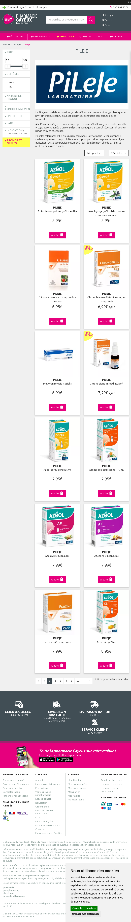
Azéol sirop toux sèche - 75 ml (106, 467)
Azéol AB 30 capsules (57, 552)
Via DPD (82, 705)
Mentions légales (44, 805)
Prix (10, 52)
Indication (17, 131)
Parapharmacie (40, 36)
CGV (37, 802)
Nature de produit (14, 97)
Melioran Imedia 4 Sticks (57, 382)
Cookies (39, 813)
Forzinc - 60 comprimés (57, 638)
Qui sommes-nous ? (13, 764)
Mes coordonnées (77, 768)
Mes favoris (74, 780)
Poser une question (13, 772)
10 (78, 676)
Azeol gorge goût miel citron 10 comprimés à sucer (106, 213)
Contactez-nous (11, 776)
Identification (75, 764)
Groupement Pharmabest (16, 768)
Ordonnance (42, 791)
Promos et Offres (14, 142)
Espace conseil (43, 783)
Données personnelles (47, 810)
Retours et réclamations (15, 780)
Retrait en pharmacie (111, 764)
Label (11, 123)
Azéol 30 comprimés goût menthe (57, 211)
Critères (13, 74)
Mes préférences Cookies (48, 817)
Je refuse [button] (91, 908)
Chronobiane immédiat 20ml (106, 382)
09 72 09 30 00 (115, 703)
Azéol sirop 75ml (106, 638)
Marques (116, 36)
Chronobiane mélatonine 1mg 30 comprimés (106, 298)
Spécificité (15, 116)
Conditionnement (18, 109)
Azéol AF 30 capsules (106, 552)
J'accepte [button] (77, 908)
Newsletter (41, 787)
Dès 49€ (49, 706)
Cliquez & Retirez (16, 705)
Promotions (65, 36)
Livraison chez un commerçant (110, 774)
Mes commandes (77, 772)
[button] (94, 153)
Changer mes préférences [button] (85, 914)
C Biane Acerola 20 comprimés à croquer (57, 298)
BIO (8, 87)
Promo (10, 82)
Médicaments (15, 36)
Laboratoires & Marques (47, 768)
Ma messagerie (76, 784)
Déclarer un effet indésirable (44, 796)
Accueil (6, 45)
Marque (17, 45)
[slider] (7, 66)
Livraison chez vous (111, 768)
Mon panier (74, 776)
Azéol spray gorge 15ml (57, 467)
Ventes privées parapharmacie (43, 778)
